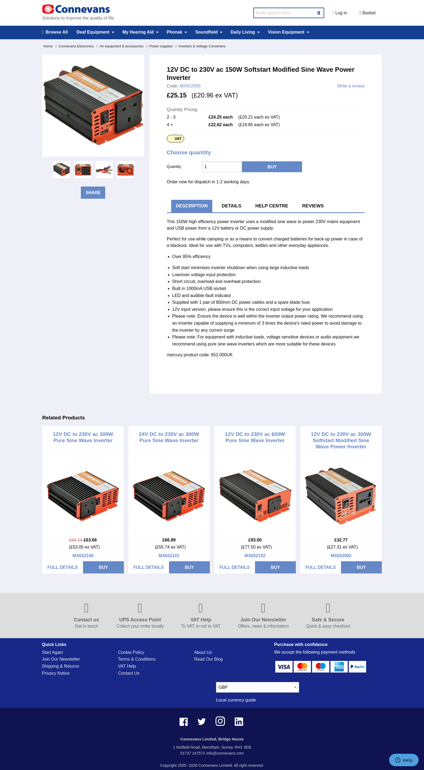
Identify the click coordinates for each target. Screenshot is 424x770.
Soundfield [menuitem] (206, 32)
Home (48, 46)
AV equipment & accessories (120, 46)
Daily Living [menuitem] (243, 32)
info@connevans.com (225, 753)
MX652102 (254, 555)
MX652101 (168, 555)
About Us (203, 652)
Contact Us (129, 673)
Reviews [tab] (313, 205)
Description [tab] (192, 205)
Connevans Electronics (74, 46)
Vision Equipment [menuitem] (286, 32)
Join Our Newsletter (61, 659)
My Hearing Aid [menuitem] (138, 32)
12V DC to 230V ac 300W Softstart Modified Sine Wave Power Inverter (341, 440)
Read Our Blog (208, 659)
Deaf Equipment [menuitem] (93, 32)
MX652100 (82, 555)
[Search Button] (318, 12)
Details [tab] (231, 205)
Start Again (52, 652)
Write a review (351, 86)
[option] (61, 169)
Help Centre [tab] (271, 205)
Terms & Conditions (137, 659)
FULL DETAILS (62, 567)
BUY (103, 567)
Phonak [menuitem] (175, 32)
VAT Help (127, 666)
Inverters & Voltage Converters (200, 46)
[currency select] (257, 687)
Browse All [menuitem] (55, 32)
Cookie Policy (131, 652)
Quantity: (174, 166)
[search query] (288, 13)
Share (93, 192)
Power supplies (159, 46)
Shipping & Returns (60, 666)
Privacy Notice (55, 673)
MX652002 (340, 555)
